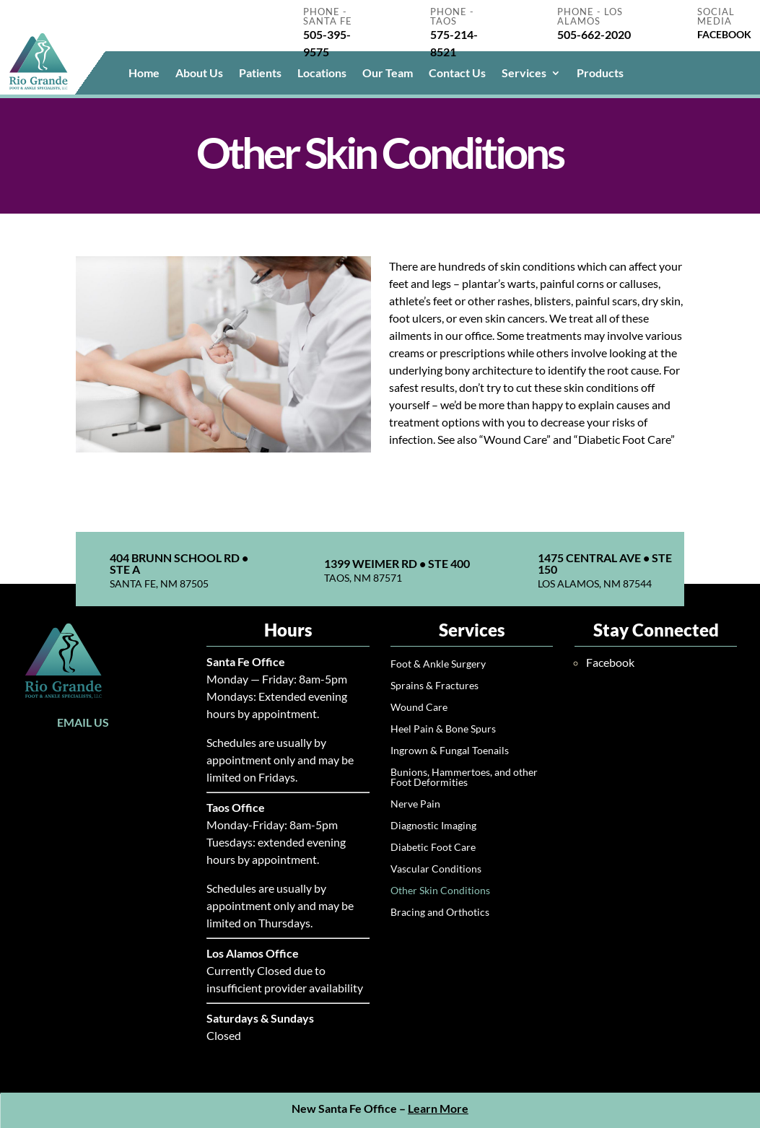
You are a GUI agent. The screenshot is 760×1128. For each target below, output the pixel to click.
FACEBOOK (724, 34)
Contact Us (457, 73)
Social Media (716, 16)
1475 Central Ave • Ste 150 (605, 563)
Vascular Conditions (435, 869)
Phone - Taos (452, 16)
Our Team (387, 73)
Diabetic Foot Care (433, 847)
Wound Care (418, 707)
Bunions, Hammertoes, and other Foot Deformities (464, 777)
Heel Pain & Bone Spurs (443, 729)
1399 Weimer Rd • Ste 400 (397, 563)
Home (144, 73)
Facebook (610, 662)
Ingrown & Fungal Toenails (449, 751)
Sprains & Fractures (434, 686)
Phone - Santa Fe (327, 16)
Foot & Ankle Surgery (438, 664)
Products (600, 73)
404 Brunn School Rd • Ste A (179, 563)
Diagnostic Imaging (433, 826)
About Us (199, 73)
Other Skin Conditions (440, 891)
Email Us (83, 722)
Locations (321, 73)
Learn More (438, 1108)
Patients (260, 73)
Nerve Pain (415, 804)
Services (524, 73)
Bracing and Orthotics (439, 912)
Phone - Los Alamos (590, 16)
